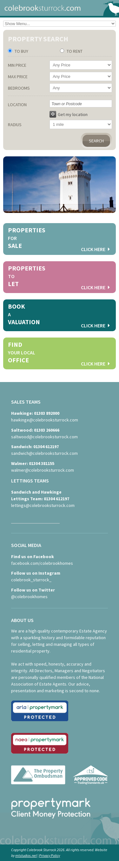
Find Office (58, 354)
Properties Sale (58, 240)
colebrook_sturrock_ (31, 580)
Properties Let (58, 278)
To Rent (74, 51)
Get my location (69, 114)
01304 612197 (46, 446)
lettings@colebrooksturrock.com (43, 505)
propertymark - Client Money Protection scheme (50, 810)
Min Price (17, 65)
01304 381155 (41, 463)
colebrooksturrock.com (59, 8)
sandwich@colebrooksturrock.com (44, 453)
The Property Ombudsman (59, 778)
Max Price (18, 76)
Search (96, 141)
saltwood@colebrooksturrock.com (44, 437)
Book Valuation (58, 316)
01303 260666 (46, 430)
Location (17, 104)
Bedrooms (19, 88)
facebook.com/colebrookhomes (42, 563)
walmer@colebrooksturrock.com (42, 470)
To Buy (21, 51)
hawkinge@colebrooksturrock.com (44, 420)
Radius (15, 124)
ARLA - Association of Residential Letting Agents (39, 713)
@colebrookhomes (29, 596)
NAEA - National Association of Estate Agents (39, 745)
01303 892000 (46, 413)
